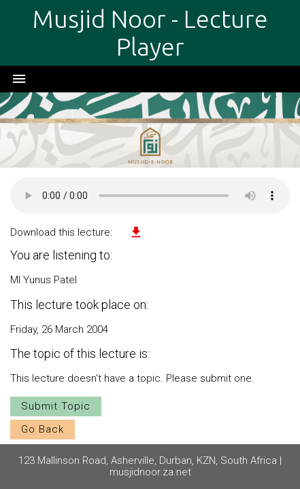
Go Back (42, 429)
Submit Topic (55, 406)
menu (19, 79)
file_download (136, 232)
